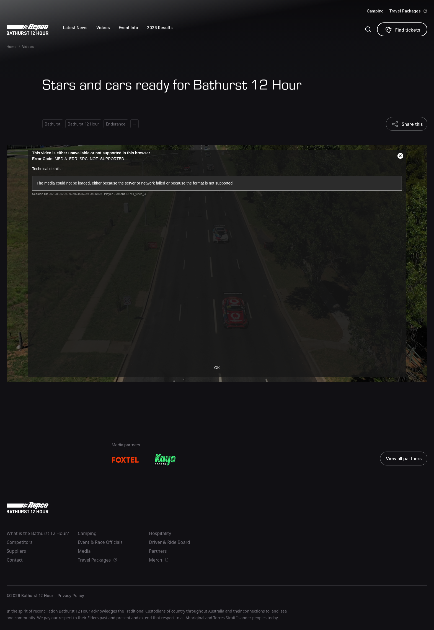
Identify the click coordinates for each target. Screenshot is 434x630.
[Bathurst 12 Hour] (83, 123)
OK (217, 367)
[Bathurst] (52, 123)
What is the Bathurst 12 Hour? (38, 533)
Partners (158, 551)
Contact (15, 560)
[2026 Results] (164, 31)
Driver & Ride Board (169, 542)
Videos (28, 47)
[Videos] (107, 31)
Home (12, 47)
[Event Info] (133, 31)
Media (84, 551)
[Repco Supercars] (35, 29)
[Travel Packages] (408, 11)
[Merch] (180, 560)
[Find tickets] (402, 29)
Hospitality (160, 533)
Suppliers (16, 551)
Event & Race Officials (100, 542)
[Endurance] (116, 123)
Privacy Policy (71, 595)
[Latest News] (79, 31)
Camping (375, 11)
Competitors (19, 542)
